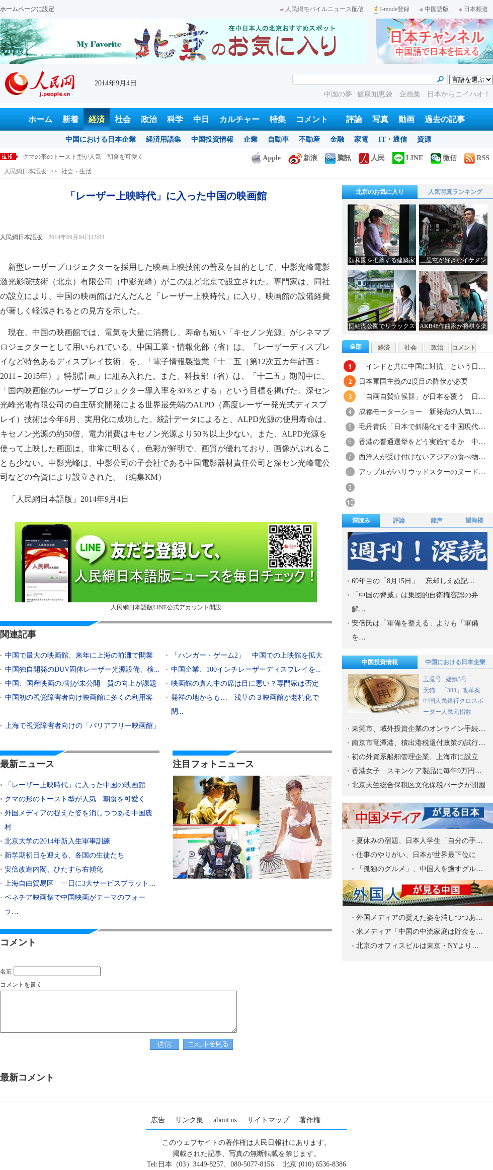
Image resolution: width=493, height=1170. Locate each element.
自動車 (278, 139)
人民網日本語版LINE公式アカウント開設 (166, 566)
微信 (444, 158)
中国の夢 (338, 94)
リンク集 (189, 1120)
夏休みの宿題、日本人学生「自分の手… (419, 840)
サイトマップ (268, 1120)
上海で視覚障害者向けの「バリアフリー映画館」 (82, 725)
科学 (175, 119)
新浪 (302, 158)
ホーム (40, 119)
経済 (97, 119)
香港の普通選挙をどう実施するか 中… (422, 442)
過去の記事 (445, 119)
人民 (372, 158)
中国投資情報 (212, 139)
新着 (70, 119)
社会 (123, 119)
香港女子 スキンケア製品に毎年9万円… (417, 771)
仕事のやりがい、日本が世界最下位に (416, 855)
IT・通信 (392, 139)
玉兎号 (432, 679)
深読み (361, 520)
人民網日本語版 (25, 171)
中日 (201, 119)
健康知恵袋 (375, 94)
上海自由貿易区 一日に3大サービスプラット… (80, 883)
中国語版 (434, 9)
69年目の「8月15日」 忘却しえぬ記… (413, 581)
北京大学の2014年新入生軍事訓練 (57, 841)
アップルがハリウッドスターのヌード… (422, 472)
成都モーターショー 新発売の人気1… (420, 411)
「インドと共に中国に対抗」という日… (422, 366)
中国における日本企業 (100, 139)
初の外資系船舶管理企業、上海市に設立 (415, 757)
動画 (406, 119)
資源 (424, 139)
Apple (266, 158)
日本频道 (473, 9)
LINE (407, 158)
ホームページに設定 (27, 9)
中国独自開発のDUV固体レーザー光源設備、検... (82, 669)
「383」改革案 (460, 690)
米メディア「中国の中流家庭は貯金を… (419, 931)
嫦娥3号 (456, 679)
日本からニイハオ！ (458, 94)
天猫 (430, 690)
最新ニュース (27, 764)
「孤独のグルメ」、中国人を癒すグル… (419, 869)
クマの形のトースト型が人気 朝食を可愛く (75, 799)
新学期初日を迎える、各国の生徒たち (64, 855)
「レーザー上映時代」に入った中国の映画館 (83, 156)
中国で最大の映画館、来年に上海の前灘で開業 (79, 655)
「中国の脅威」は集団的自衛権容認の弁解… (415, 602)
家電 (361, 139)
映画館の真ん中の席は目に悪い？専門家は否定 (245, 683)
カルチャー (239, 119)
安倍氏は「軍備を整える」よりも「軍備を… (415, 630)
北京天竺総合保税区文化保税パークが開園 (418, 785)
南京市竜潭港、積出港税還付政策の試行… (418, 743)
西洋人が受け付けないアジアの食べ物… (422, 457)
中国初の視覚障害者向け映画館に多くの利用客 (79, 697)
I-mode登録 (391, 9)
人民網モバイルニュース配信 (322, 9)
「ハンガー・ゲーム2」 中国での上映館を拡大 (246, 655)
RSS (476, 158)
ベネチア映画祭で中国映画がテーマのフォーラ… (75, 904)
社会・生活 (76, 171)
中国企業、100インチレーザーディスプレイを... (246, 669)
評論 (354, 119)
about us (225, 1120)
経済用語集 (163, 139)
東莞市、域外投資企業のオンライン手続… (418, 728)
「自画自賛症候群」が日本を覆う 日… (422, 396)
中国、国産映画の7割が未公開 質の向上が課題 (80, 683)
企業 (250, 139)
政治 (149, 119)
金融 (337, 139)
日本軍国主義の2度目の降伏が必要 (413, 381)
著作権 (309, 1120)
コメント (312, 119)
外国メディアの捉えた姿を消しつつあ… (419, 917)
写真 (380, 119)
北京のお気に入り (380, 191)
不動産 (309, 139)
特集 (278, 119)
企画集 (411, 94)
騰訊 (338, 158)
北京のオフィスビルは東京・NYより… (417, 945)
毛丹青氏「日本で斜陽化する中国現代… (422, 427)
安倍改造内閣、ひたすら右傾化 (54, 869)
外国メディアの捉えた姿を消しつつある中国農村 (78, 820)
